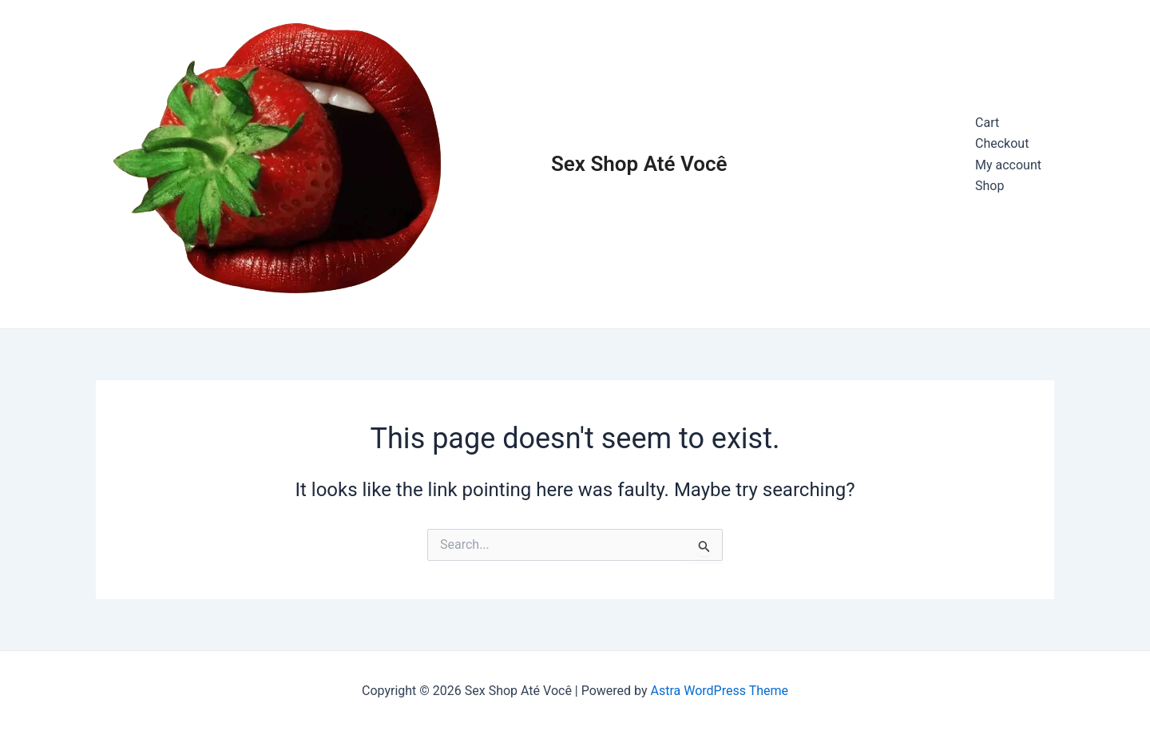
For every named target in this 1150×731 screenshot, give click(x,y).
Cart (987, 122)
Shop (989, 185)
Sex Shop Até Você (639, 164)
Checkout (1002, 143)
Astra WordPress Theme (719, 690)
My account (1008, 165)
